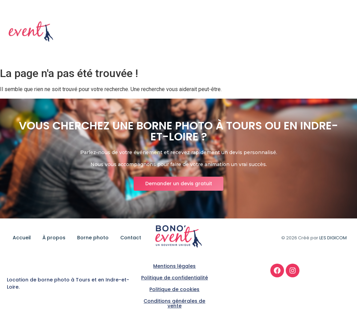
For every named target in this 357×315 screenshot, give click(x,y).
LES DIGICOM (333, 238)
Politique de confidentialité (174, 277)
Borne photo (299, 31)
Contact (337, 31)
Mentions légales (174, 266)
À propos (260, 31)
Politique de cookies (174, 289)
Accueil (228, 31)
